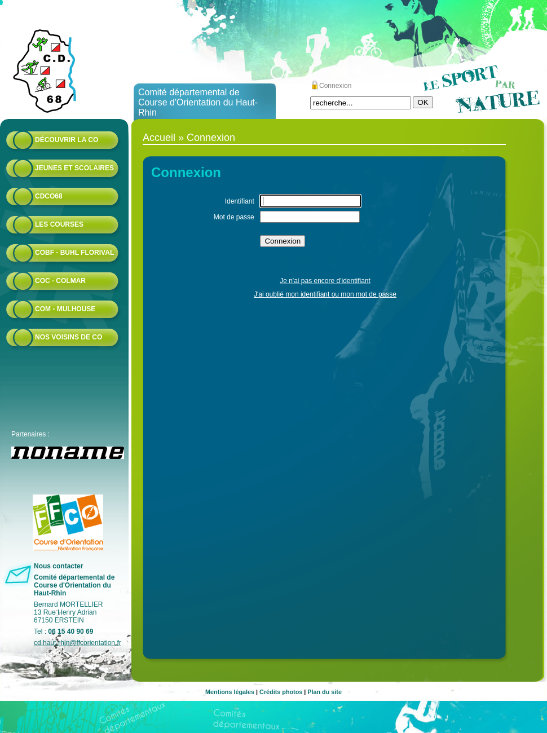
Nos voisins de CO (68, 337)
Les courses (59, 224)
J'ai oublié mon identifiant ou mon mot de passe (325, 294)
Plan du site (324, 691)
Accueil (159, 137)
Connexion (335, 86)
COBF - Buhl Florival (74, 253)
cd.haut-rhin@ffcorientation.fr (77, 643)
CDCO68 (49, 196)
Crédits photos (280, 691)
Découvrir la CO (66, 140)
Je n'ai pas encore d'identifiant (325, 281)
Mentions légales (229, 691)
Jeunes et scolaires (74, 168)
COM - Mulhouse (65, 309)
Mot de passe (234, 217)
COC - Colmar (60, 281)
